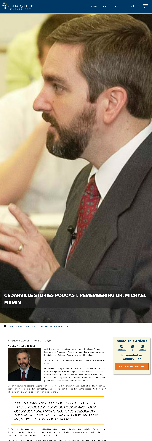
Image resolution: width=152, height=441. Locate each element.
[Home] (5, 326)
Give (115, 6)
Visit (105, 6)
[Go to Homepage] (17, 9)
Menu (145, 6)
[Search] (133, 6)
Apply (94, 6)
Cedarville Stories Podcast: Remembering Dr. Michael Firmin (47, 326)
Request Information (131, 366)
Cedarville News (16, 326)
